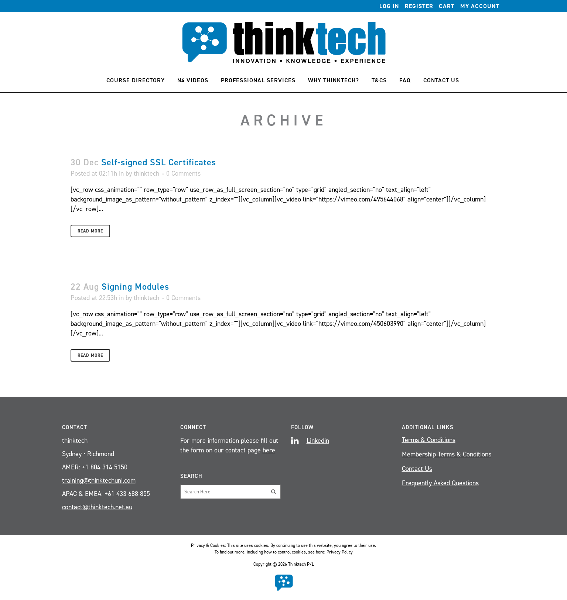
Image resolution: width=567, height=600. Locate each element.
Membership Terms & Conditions (446, 454)
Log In (389, 6)
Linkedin (318, 440)
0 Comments (183, 173)
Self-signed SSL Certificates (158, 162)
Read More (90, 231)
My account (480, 6)
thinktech (146, 173)
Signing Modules (135, 287)
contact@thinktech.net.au (97, 507)
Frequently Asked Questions (440, 483)
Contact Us (417, 469)
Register (419, 6)
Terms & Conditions (428, 440)
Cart (447, 6)
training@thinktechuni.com (99, 480)
